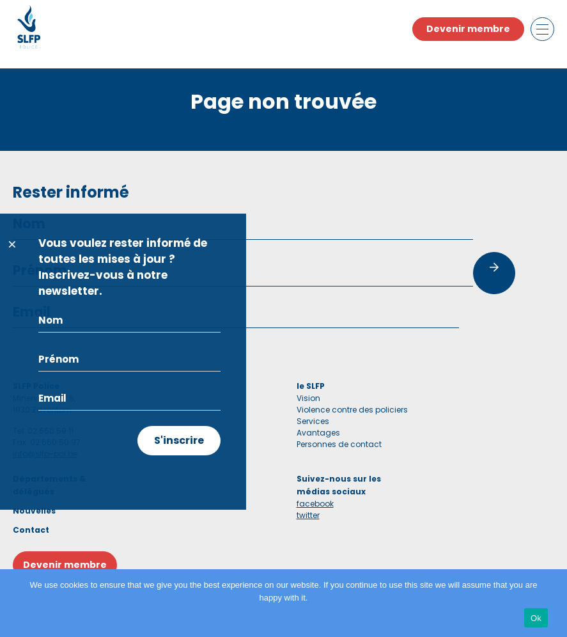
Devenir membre (468, 28)
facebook (315, 503)
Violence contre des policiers (352, 409)
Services (313, 421)
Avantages (318, 432)
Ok (536, 618)
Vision (308, 398)
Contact (31, 529)
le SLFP (311, 386)
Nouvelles (34, 510)
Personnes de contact (339, 444)
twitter (308, 515)
